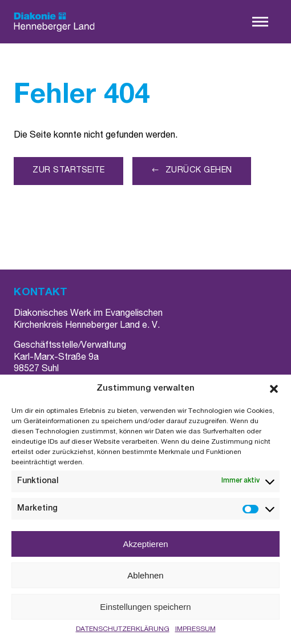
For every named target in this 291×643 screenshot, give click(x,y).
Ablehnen (145, 575)
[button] (274, 389)
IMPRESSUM (195, 629)
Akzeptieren (145, 544)
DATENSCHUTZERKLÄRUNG (122, 629)
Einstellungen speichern (145, 607)
